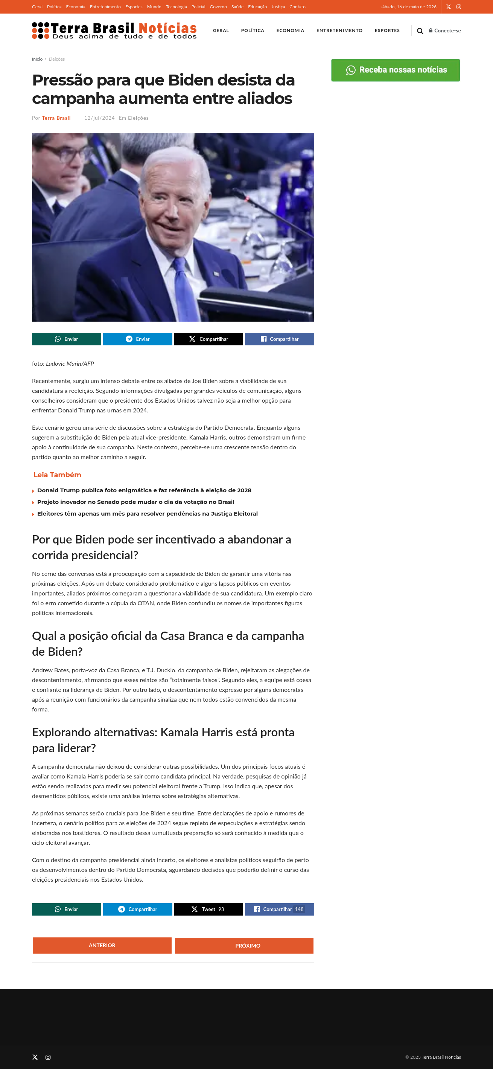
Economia (75, 6)
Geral (37, 6)
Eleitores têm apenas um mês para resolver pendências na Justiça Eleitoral (147, 515)
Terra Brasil (56, 118)
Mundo (154, 6)
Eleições (57, 59)
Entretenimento (105, 6)
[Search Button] (420, 30)
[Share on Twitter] (208, 340)
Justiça (278, 6)
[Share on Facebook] (279, 340)
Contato (297, 6)
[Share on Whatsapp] (66, 340)
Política (54, 6)
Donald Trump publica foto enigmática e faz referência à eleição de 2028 (144, 492)
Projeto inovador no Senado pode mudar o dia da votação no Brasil (135, 503)
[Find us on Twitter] (35, 1060)
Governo (218, 6)
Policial (198, 6)
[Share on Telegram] (137, 340)
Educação (257, 6)
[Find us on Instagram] (48, 1060)
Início (37, 59)
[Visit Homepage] (114, 30)
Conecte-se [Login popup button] (445, 30)
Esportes (134, 6)
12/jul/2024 (99, 118)
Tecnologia (176, 6)
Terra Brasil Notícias (441, 1060)
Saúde (237, 6)
